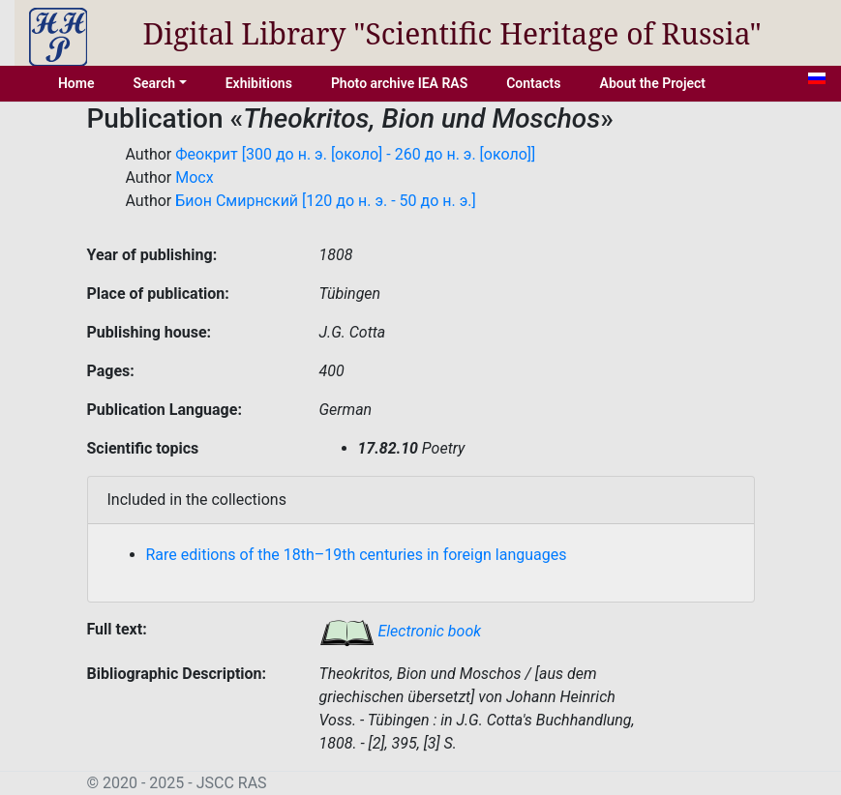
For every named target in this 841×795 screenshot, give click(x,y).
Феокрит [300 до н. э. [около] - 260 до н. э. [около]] (355, 154)
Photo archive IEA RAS (399, 83)
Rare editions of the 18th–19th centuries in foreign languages (356, 554)
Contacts (533, 83)
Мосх (194, 177)
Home (76, 83)
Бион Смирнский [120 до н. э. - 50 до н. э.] (325, 200)
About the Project (653, 83)
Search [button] (154, 83)
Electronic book (400, 631)
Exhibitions (258, 83)
